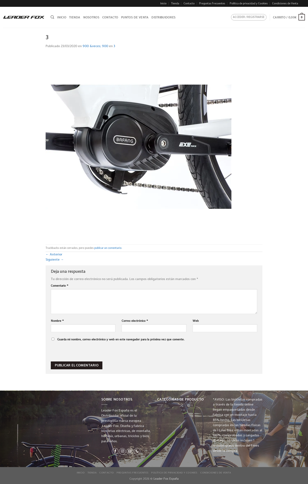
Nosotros (91, 17)
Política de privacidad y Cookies (249, 3)
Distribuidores (163, 17)
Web (196, 321)
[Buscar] (52, 17)
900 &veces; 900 (95, 46)
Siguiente (55, 259)
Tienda (175, 3)
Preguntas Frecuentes (212, 3)
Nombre (57, 321)
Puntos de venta (134, 17)
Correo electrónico (135, 321)
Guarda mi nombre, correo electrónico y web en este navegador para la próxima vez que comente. (121, 339)
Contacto (189, 3)
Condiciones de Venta (285, 3)
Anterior (54, 254)
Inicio (163, 3)
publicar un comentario (108, 248)
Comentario (59, 285)
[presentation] (79, 352)
